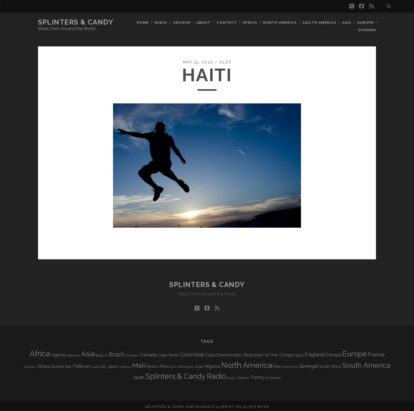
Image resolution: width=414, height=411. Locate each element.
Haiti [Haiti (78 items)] (68, 365)
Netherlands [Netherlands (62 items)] (185, 365)
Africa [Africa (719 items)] (40, 352)
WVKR (263, 405)
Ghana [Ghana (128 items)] (43, 364)
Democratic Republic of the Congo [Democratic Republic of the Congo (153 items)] (255, 353)
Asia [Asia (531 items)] (88, 352)
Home (143, 22)
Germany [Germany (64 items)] (30, 365)
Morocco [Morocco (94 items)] (168, 365)
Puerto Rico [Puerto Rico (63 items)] (290, 365)
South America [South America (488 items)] (366, 364)
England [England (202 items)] (315, 353)
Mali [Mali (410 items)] (138, 364)
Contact (227, 22)
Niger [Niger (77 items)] (199, 365)
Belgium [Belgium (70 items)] (102, 354)
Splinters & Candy (76, 22)
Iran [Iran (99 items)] (87, 365)
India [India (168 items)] (78, 364)
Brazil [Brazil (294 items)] (116, 353)
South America (319, 22)
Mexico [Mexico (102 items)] (152, 365)
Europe (365, 22)
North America (280, 22)
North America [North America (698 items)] (246, 363)
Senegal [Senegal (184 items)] (308, 364)
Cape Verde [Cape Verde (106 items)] (168, 353)
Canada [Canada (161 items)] (148, 353)
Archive (182, 22)
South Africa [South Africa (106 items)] (330, 365)
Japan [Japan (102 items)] (112, 365)
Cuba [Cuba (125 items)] (210, 353)
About (204, 22)
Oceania (367, 29)
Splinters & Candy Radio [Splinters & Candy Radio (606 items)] (185, 375)
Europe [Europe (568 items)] (355, 352)
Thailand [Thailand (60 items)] (243, 376)
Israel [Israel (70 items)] (95, 365)
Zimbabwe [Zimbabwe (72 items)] (273, 376)
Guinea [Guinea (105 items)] (57, 365)
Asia (346, 22)
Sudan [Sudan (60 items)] (231, 376)
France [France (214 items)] (376, 353)
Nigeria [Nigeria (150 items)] (212, 364)
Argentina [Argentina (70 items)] (73, 354)
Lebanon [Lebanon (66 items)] (125, 365)
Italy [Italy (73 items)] (103, 365)
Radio (161, 22)
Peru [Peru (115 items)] (277, 365)
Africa (250, 22)
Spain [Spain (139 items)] (138, 376)
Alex (225, 60)
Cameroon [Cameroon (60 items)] (132, 354)
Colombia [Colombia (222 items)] (192, 353)
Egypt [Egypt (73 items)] (299, 354)
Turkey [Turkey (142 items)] (257, 376)
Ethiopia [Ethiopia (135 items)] (334, 353)
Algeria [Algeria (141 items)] (58, 353)
